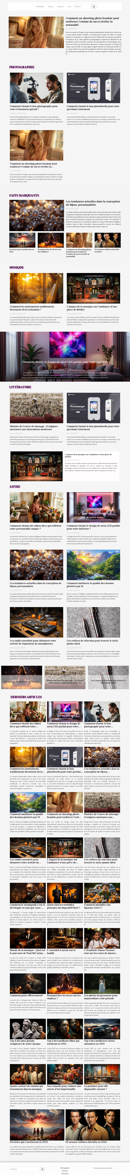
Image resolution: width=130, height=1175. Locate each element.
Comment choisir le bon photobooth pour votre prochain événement (93, 108)
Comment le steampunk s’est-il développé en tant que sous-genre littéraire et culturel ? (27, 907)
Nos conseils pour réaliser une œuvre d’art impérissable (64, 1087)
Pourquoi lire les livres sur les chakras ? (49, 250)
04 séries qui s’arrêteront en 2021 (21, 250)
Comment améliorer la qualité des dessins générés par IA (90, 585)
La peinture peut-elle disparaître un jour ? (96, 1087)
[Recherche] (82, 6)
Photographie (40, 6)
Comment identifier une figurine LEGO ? (97, 906)
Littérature (60, 6)
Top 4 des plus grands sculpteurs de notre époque (25, 1042)
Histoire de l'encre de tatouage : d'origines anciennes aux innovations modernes (34, 428)
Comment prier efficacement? (26, 995)
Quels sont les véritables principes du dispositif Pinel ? (63, 906)
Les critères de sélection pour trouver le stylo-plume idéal (93, 642)
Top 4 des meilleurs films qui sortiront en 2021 (63, 1042)
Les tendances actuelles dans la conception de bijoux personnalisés (93, 203)
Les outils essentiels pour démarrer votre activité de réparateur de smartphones (33, 642)
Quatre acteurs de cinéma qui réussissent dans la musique (26, 1087)
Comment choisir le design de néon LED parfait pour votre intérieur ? (65, 363)
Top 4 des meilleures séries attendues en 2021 (99, 1042)
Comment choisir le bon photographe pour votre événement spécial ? (34, 108)
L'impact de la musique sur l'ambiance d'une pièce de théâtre (92, 308)
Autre (69, 6)
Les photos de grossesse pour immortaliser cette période (101, 997)
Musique (50, 6)
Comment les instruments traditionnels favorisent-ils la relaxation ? (32, 308)
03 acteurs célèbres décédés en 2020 (107, 250)
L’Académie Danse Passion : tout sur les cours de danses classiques (100, 953)
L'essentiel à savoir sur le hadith (61, 952)
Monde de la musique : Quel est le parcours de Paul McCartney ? (27, 953)
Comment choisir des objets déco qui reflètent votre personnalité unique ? (35, 527)
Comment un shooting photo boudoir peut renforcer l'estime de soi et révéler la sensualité (92, 21)
